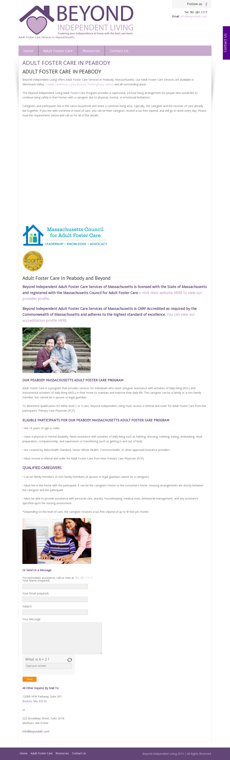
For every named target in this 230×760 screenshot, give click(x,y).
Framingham (96, 84)
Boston (81, 84)
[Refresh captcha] (69, 659)
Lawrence (61, 84)
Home (28, 50)
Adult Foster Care (58, 50)
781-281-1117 (83, 578)
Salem (109, 84)
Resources (91, 50)
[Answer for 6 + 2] (48, 666)
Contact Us (119, 50)
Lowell (49, 84)
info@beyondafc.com (193, 16)
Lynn (72, 84)
